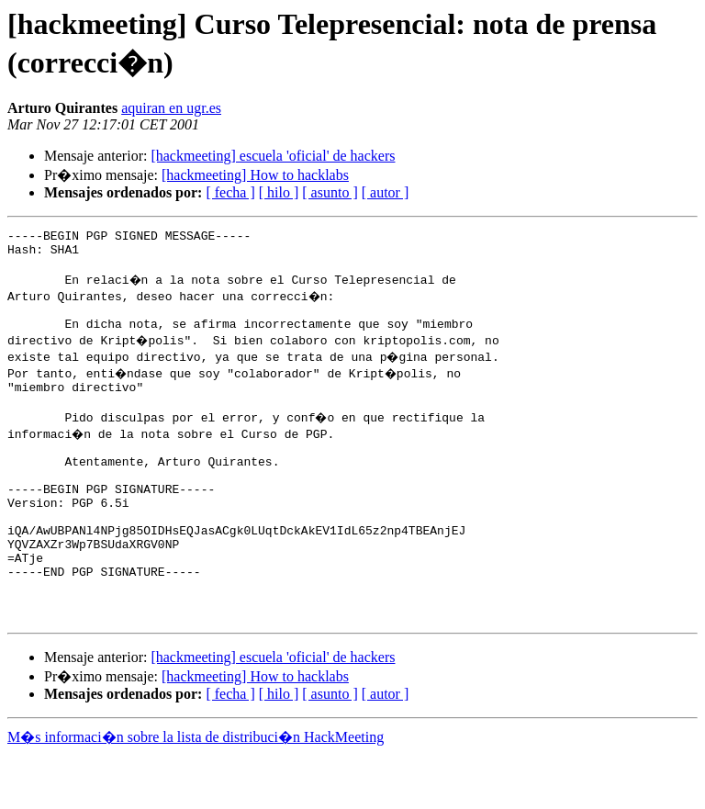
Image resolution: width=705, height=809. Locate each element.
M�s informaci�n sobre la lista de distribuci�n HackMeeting (195, 792)
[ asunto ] (329, 192)
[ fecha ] (230, 192)
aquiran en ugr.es (171, 108)
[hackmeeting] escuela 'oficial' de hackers (273, 155)
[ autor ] (385, 192)
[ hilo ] (279, 192)
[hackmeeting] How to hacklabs (255, 175)
